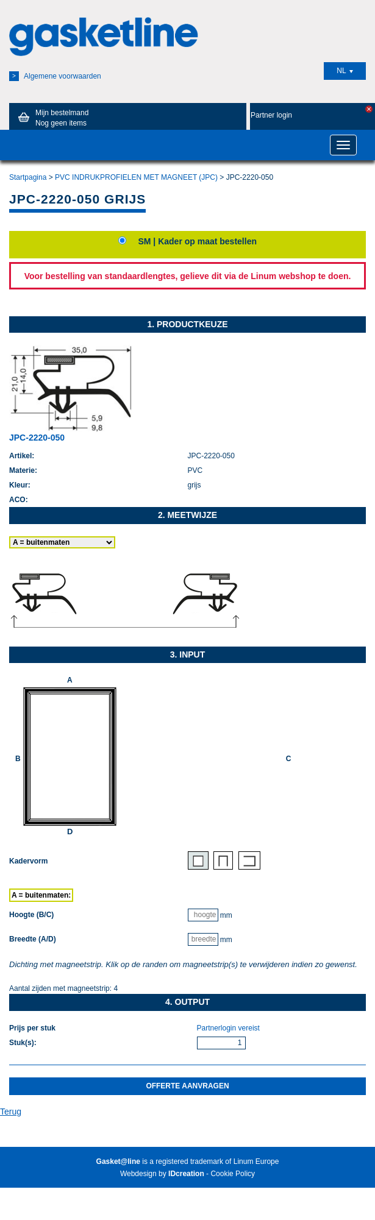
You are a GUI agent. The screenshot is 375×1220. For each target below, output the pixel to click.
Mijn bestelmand (51, 117)
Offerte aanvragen (187, 1086)
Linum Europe (256, 1161)
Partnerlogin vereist (228, 1028)
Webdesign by (162, 1173)
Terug (10, 1111)
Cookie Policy (232, 1173)
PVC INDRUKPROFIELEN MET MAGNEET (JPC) (136, 177)
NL (344, 70)
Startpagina (27, 177)
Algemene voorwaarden (55, 76)
